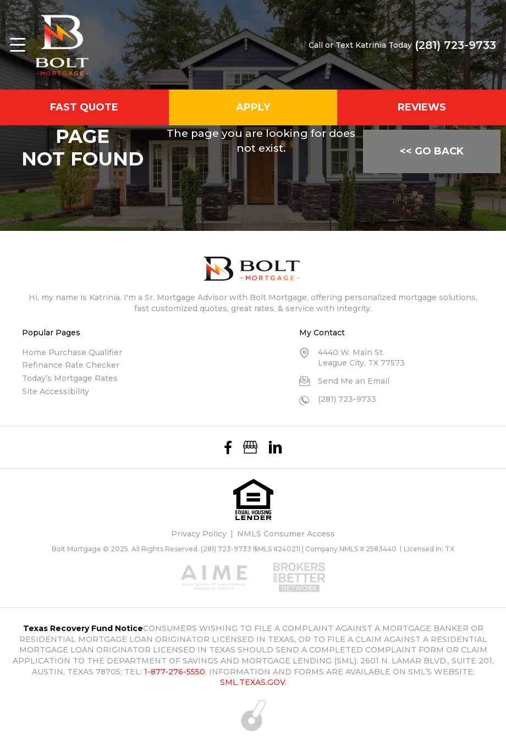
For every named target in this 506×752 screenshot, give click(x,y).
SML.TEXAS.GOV (252, 682)
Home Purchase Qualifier (72, 352)
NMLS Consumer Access (286, 534)
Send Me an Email (353, 381)
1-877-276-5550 (174, 672)
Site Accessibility (55, 391)
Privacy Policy (199, 534)
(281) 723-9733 (455, 45)
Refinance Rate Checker (70, 365)
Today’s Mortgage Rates (70, 378)
